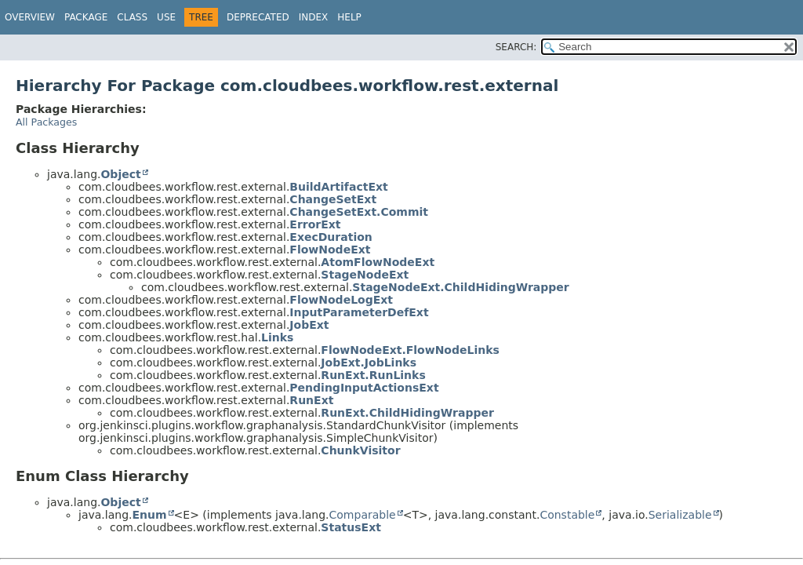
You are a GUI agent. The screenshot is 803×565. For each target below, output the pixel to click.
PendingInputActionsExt (363, 387)
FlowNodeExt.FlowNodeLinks (410, 350)
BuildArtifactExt (338, 186)
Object (120, 174)
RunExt (311, 400)
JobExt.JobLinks (368, 362)
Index (314, 17)
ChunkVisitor (360, 450)
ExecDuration (330, 237)
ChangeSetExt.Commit (358, 212)
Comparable (362, 514)
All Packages (46, 122)
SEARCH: (516, 47)
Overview (30, 17)
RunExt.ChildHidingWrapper (407, 412)
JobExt (309, 325)
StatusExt (351, 527)
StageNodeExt (365, 274)
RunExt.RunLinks (373, 375)
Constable (567, 514)
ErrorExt (314, 224)
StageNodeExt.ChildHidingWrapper (460, 287)
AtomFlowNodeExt (377, 262)
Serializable (680, 514)
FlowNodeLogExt (341, 299)
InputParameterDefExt (358, 312)
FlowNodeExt (329, 249)
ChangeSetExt (332, 199)
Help (349, 17)
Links (277, 337)
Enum (149, 514)
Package (85, 17)
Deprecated (258, 17)
